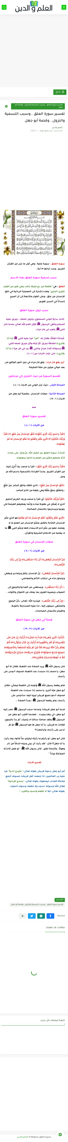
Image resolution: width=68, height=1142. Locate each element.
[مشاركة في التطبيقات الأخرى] (22, 916)
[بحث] (4, 7)
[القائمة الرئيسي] (64, 7)
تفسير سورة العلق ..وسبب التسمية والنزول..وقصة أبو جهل (39, 106)
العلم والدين (22, 1137)
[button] (50, 916)
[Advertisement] (34, 51)
